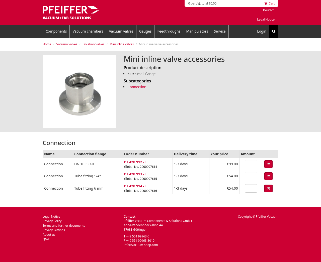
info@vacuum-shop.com (141, 245)
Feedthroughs (168, 31)
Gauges (145, 31)
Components (56, 31)
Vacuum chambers (87, 31)
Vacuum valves (121, 31)
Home (47, 44)
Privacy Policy (52, 221)
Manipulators (197, 31)
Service (220, 31)
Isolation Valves (94, 44)
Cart (270, 3)
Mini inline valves (122, 44)
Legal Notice (266, 19)
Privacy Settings (54, 230)
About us (49, 234)
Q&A (46, 239)
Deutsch (269, 10)
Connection (136, 86)
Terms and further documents (64, 225)
